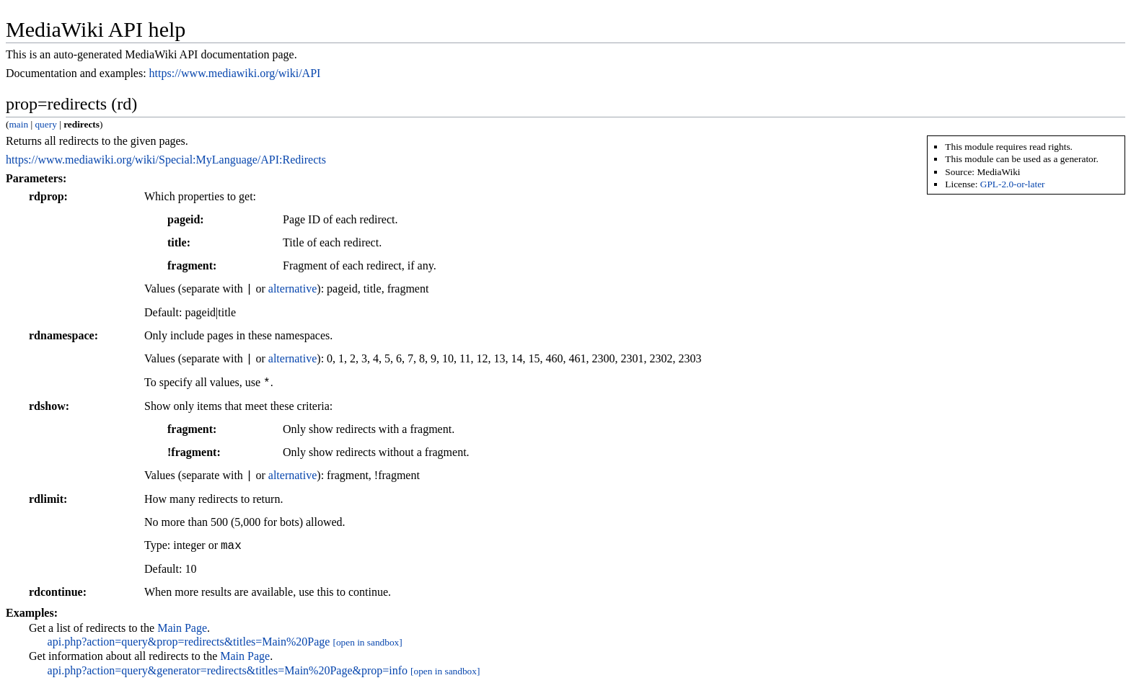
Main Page (182, 628)
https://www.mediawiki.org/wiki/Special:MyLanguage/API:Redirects (166, 159)
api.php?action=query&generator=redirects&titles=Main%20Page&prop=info (228, 670)
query (45, 124)
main (18, 124)
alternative (292, 289)
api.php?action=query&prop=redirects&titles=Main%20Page (189, 641)
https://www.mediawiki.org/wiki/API (235, 73)
